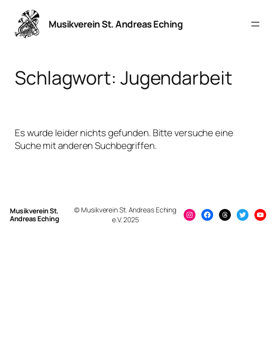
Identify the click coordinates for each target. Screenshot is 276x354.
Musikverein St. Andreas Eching (116, 24)
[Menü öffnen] (255, 24)
